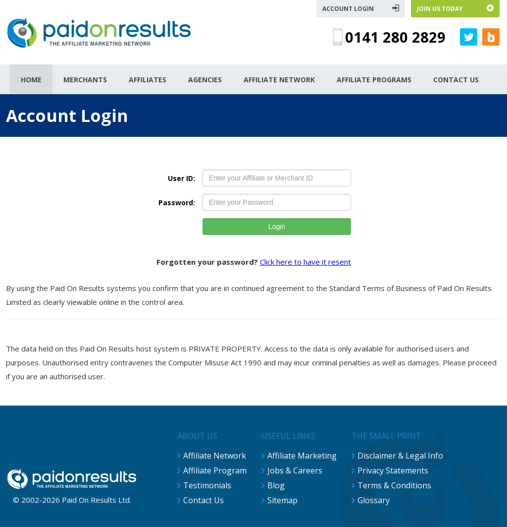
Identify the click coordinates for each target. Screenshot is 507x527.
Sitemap (282, 500)
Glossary (373, 500)
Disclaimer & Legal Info (400, 455)
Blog (276, 485)
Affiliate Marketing (302, 455)
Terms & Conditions (394, 485)
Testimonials (207, 485)
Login (276, 227)
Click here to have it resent (305, 262)
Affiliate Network (214, 455)
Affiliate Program (215, 470)
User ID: (181, 178)
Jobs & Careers (294, 470)
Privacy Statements (392, 470)
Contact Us (203, 500)
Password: (176, 202)
